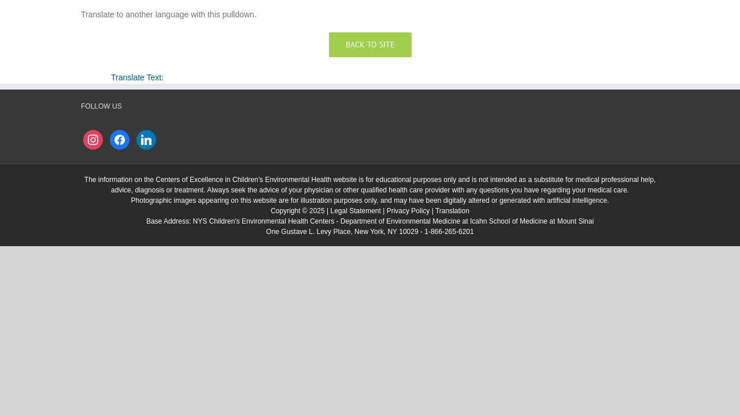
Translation (452, 211)
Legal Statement (355, 211)
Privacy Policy (408, 211)
